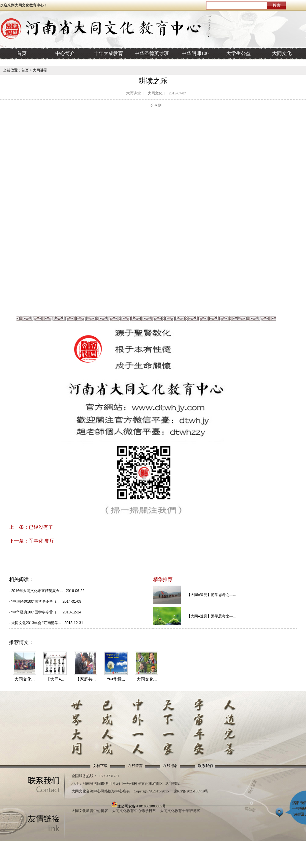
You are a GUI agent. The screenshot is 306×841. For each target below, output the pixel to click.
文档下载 (100, 766)
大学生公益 (238, 53)
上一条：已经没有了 (31, 527)
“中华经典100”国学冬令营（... (35, 601)
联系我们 (205, 766)
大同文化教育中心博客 (89, 811)
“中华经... (116, 679)
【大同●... (55, 679)
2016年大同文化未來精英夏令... (37, 591)
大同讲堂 (40, 70)
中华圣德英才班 (152, 53)
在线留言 (135, 766)
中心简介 (65, 53)
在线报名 (170, 766)
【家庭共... (85, 679)
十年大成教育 (108, 53)
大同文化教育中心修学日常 (134, 811)
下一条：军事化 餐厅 (31, 540)
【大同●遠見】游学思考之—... (211, 595)
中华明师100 (195, 53)
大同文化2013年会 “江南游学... (36, 623)
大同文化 (282, 53)
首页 (22, 53)
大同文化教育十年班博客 (180, 811)
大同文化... (24, 679)
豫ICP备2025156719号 (191, 791)
